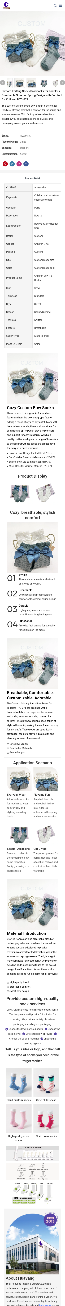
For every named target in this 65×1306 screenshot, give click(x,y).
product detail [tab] (32, 178)
